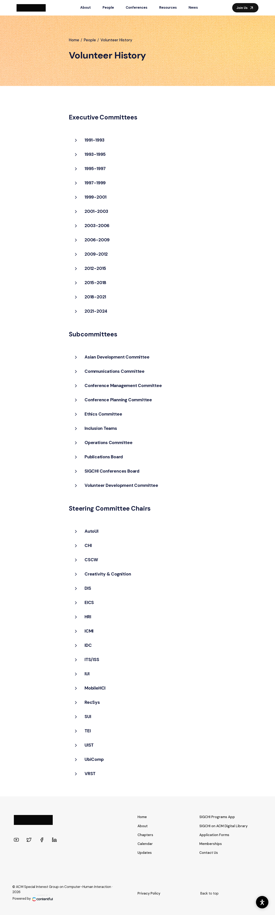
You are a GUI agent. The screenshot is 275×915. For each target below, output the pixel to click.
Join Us (245, 7)
